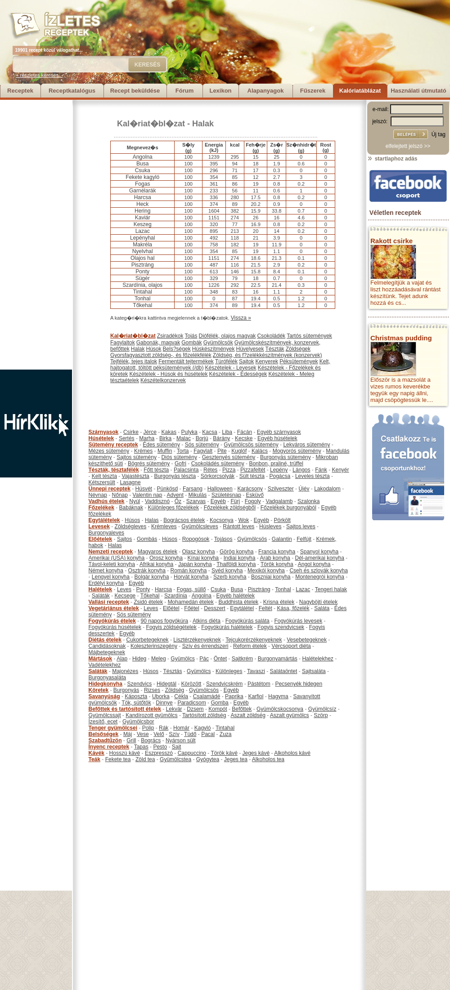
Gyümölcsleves (199, 526)
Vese (143, 734)
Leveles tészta (312, 476)
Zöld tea (145, 759)
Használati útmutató (418, 90)
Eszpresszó (159, 753)
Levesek (99, 526)
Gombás (147, 539)
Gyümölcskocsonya (279, 709)
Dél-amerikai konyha (319, 558)
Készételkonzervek (163, 380)
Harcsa (163, 589)
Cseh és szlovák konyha (318, 570)
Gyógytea (207, 759)
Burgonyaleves (106, 533)
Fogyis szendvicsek (280, 627)
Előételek (100, 539)
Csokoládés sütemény (217, 463)
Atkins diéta (206, 621)
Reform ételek (250, 646)
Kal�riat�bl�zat (151, 123)
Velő (158, 734)
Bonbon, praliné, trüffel (276, 463)
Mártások (100, 659)
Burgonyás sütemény (285, 457)
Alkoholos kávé (292, 753)
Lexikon (220, 90)
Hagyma (278, 696)
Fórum (185, 90)
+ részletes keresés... (39, 75)
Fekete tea (118, 759)
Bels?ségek (177, 349)
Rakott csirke (391, 241)
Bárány (221, 438)
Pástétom (259, 684)
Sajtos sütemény (137, 457)
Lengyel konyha (111, 577)
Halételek (100, 589)
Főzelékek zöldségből (230, 507)
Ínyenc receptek (109, 747)
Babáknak (131, 507)
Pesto (160, 747)
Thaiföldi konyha (236, 564)
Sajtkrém (242, 659)
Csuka (218, 589)
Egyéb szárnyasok (279, 432)
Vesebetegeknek (307, 640)
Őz (178, 501)
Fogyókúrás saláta (247, 621)
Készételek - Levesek (230, 368)
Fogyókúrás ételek (112, 621)
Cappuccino (192, 753)
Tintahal (225, 728)
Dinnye (164, 703)
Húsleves (270, 526)
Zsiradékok (170, 336)
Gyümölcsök (218, 342)
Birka (165, 438)
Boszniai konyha (270, 577)
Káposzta (136, 696)
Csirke (131, 432)
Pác (204, 659)
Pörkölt (282, 520)
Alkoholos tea (268, 759)
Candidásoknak (107, 646)
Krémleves (164, 526)
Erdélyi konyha (106, 583)
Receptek (20, 90)
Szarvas (196, 501)
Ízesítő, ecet (103, 721)
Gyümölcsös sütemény (251, 444)
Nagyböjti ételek (318, 602)
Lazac (303, 589)
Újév (303, 489)
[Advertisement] (36, 235)
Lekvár (174, 709)
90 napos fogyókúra (164, 621)
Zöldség (174, 690)
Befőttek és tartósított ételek (125, 709)
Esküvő (255, 495)
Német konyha (106, 570)
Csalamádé (206, 696)
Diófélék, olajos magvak (227, 336)
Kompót (217, 709)
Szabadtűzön (105, 740)
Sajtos (124, 539)
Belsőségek (104, 734)
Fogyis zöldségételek (171, 627)
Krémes (143, 451)
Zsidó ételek (148, 602)
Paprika (234, 696)
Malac (183, 438)
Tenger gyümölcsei (113, 728)
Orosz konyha (166, 558)
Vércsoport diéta (290, 646)
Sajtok (246, 361)
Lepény (279, 470)
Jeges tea (236, 759)
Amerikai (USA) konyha (117, 558)
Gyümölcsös (252, 539)
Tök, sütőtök (136, 703)
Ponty (143, 589)
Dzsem (195, 709)
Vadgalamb (279, 501)
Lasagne (130, 482)
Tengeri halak (331, 589)
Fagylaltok (122, 342)
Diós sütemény (179, 457)
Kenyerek (266, 361)
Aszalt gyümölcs (289, 715)
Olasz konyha (198, 552)
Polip (148, 728)
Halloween (220, 489)
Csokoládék (271, 336)
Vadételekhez (105, 665)
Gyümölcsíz (322, 709)
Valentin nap (147, 495)
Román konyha (189, 570)
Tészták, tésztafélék (114, 470)
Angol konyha (314, 564)
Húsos (132, 520)
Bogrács (151, 740)
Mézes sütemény (109, 451)
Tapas (141, 747)
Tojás (191, 336)
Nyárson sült (181, 740)
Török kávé (224, 753)
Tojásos (223, 539)
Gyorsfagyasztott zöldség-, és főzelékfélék (161, 355)
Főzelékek (101, 507)
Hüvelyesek (250, 349)
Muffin (165, 451)
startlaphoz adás (392, 159)
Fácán (244, 432)
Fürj (235, 501)
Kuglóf (239, 451)
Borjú (202, 438)
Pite (222, 451)
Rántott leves (238, 526)
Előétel (171, 608)
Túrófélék (226, 361)
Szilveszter (281, 489)
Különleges (229, 671)
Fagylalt (203, 451)
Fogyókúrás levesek (298, 621)
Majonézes (125, 671)
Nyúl (134, 501)
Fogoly (253, 501)
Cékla (181, 696)
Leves (124, 589)
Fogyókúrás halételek (226, 627)
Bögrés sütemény (149, 463)
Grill (131, 740)
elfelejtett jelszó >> (408, 146)
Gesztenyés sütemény (229, 457)
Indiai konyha (240, 558)
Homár (181, 728)
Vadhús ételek (107, 501)
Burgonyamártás (277, 659)
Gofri (180, 463)
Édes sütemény (161, 444)
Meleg (158, 659)
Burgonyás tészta (175, 476)
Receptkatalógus (72, 90)
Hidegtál (166, 684)
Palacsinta (186, 470)
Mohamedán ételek (191, 602)
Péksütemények (298, 361)
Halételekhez (317, 659)
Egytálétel (242, 608)
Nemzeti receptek (111, 552)
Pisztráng (259, 589)
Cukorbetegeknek (147, 640)
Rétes (210, 470)
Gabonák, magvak (158, 342)
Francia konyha (276, 552)
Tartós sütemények (309, 336)
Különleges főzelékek (173, 507)
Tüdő (190, 734)
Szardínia (175, 596)
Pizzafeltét (252, 470)
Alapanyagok (266, 90)
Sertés (127, 438)
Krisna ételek (278, 602)
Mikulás (197, 495)
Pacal (208, 734)
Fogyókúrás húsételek (115, 627)
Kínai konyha (203, 558)
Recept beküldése (135, 90)
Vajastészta (135, 476)
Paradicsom (191, 703)
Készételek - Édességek (238, 374)
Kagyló (202, 728)
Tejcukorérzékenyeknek (253, 640)
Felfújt (304, 539)
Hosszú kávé (124, 753)
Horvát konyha (191, 577)
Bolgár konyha (152, 577)
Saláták (101, 596)
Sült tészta (252, 476)
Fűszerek (312, 90)
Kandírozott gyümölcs (151, 715)
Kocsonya (222, 520)
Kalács (260, 451)
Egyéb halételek (235, 596)
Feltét (265, 608)
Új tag (439, 134)
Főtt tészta (156, 470)
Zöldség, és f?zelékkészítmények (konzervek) (267, 355)
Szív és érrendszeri (205, 646)
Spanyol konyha (319, 552)
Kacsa (209, 432)
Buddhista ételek (238, 602)
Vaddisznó (157, 501)
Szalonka (308, 501)
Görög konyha (236, 552)
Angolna (202, 596)
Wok (243, 520)
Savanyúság (104, 696)
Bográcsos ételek (184, 520)
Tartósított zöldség (204, 715)
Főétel (191, 608)
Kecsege (125, 596)
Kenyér (340, 470)
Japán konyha (195, 564)
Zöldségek (298, 349)
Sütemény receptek (113, 444)
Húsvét (143, 489)
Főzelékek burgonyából (288, 507)
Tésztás (172, 671)
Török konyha (277, 564)
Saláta (321, 608)
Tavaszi (256, 671)
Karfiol (255, 696)
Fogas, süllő (191, 589)
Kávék (96, 753)
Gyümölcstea (175, 759)
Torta (183, 451)
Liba (227, 432)
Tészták (275, 349)
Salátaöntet (283, 671)
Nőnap (120, 495)
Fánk (321, 470)
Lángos (301, 470)
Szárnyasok (104, 432)
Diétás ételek (105, 640)
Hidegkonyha (105, 684)
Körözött (191, 684)
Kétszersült (102, 482)
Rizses (152, 690)
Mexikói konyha (266, 570)
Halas (152, 520)
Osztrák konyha (147, 570)
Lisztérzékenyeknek (196, 640)
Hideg (139, 659)
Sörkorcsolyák (217, 476)
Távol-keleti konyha (112, 564)
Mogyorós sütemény (297, 451)
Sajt (176, 747)
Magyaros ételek (157, 552)
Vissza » (241, 318)
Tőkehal (150, 596)
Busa (237, 589)
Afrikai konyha (156, 564)
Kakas (169, 432)
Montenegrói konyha (319, 577)
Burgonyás (126, 690)
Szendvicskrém (224, 684)
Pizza (228, 470)
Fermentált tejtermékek (186, 361)
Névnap (98, 495)
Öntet (220, 659)
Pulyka (189, 432)
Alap (122, 659)
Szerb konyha (229, 577)
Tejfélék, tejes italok (133, 361)
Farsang (192, 489)
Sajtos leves (300, 526)
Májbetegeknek (107, 652)
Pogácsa (280, 476)
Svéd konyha (227, 570)
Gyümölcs (182, 659)
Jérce (150, 432)
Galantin (282, 539)
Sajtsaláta (314, 671)
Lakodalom (327, 489)
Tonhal (283, 589)
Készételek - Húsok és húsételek (168, 374)
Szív (174, 734)
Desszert (214, 608)
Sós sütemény (202, 444)
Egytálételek (104, 520)
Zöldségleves (131, 526)
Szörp (321, 715)
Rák (163, 728)
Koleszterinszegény (153, 646)
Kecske (243, 438)
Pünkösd (167, 489)
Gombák (191, 342)
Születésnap (226, 495)
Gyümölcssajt (105, 715)
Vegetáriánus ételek (114, 608)
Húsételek (101, 438)
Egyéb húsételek (277, 438)
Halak (203, 123)
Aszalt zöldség (247, 715)
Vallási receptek (109, 602)
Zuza (226, 734)
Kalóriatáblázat (360, 90)
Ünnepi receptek (109, 489)
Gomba (219, 703)
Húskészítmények (213, 349)
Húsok (154, 349)
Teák (94, 759)
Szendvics (139, 684)
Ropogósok (196, 539)
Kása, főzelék (293, 608)
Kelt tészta (104, 476)
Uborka (161, 696)
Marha (146, 438)
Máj (127, 734)
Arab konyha (275, 558)
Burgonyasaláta (107, 677)
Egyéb (218, 501)
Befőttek (242, 709)
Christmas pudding (401, 338)
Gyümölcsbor (138, 721)
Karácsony (250, 489)
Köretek (99, 690)
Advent (174, 495)
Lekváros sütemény (306, 444)
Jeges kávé (256, 753)
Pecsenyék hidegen (298, 684)
